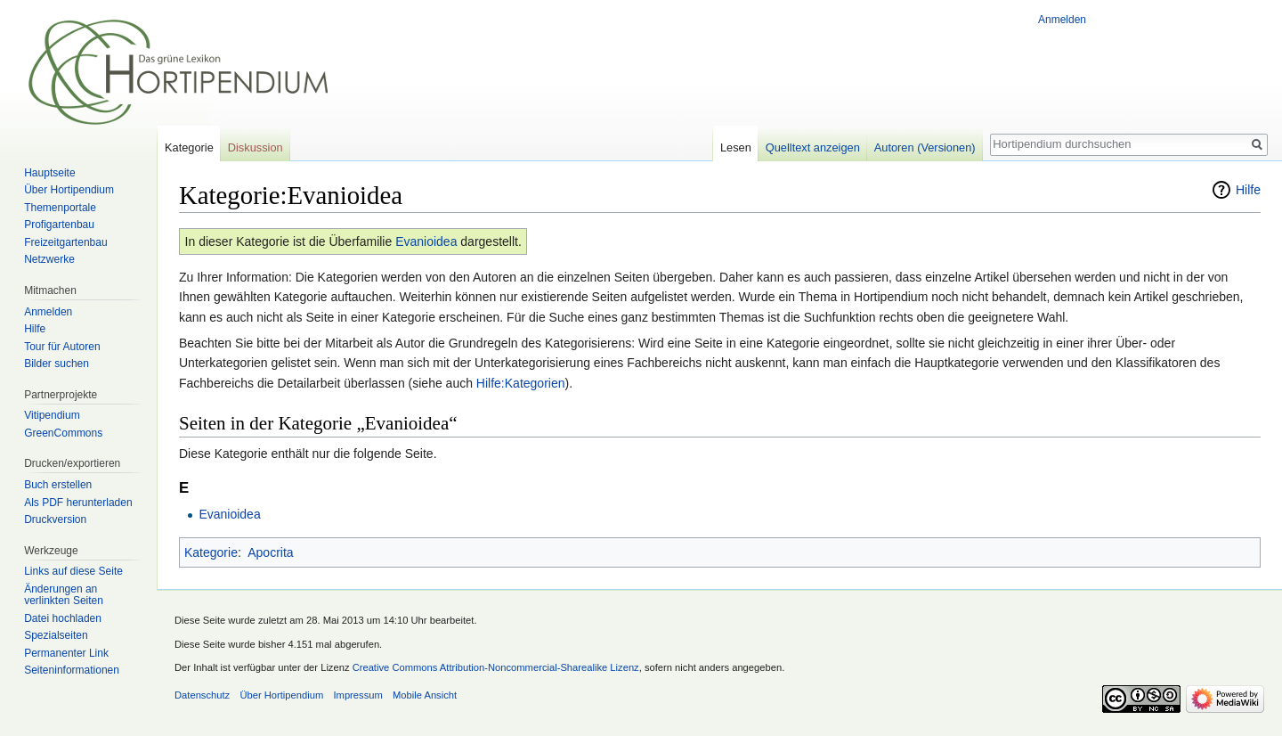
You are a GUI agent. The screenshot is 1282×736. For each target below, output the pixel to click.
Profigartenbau (59, 224)
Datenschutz (202, 695)
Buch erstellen (58, 484)
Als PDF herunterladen (78, 502)
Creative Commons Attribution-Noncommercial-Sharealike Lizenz (496, 667)
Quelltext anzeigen (813, 147)
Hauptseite (49, 173)
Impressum (357, 695)
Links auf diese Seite (73, 571)
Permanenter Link (66, 653)
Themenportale (60, 207)
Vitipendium (51, 415)
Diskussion (255, 147)
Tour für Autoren (62, 346)
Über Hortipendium (69, 190)
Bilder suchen (56, 363)
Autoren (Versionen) (925, 147)
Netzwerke (49, 259)
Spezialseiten (55, 635)
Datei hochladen (62, 618)
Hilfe (1248, 190)
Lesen (735, 147)
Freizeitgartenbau (65, 242)
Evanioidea (426, 241)
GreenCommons (63, 433)
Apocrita (270, 552)
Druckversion (55, 519)
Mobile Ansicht (425, 695)
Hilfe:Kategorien (520, 383)
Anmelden (1062, 19)
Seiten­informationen (71, 670)
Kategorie (211, 552)
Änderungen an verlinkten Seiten (63, 595)
